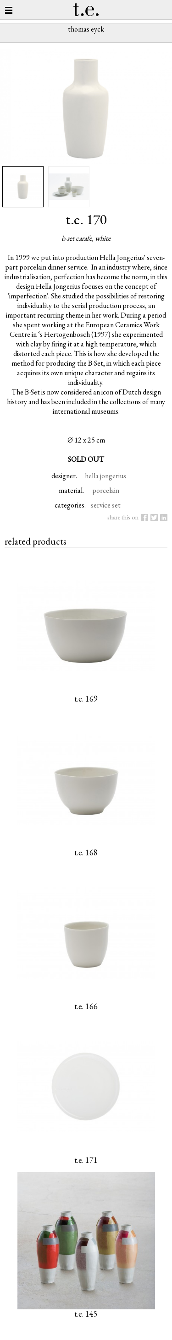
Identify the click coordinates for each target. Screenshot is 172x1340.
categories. (70, 505)
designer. (64, 476)
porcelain (105, 490)
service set (106, 505)
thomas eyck (86, 29)
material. (71, 490)
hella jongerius (105, 476)
